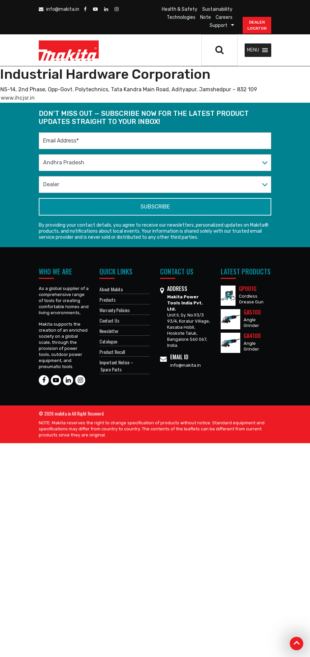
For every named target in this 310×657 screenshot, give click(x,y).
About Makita (111, 289)
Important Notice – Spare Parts (116, 366)
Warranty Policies (114, 310)
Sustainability (217, 9)
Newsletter (109, 330)
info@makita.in (59, 9)
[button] (253, 50)
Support (218, 25)
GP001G (247, 289)
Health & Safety (179, 9)
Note (205, 17)
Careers (224, 17)
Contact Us (109, 320)
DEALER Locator (257, 25)
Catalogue (108, 341)
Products (107, 299)
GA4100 (252, 336)
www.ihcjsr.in (18, 98)
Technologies (181, 17)
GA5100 (252, 312)
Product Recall (112, 351)
